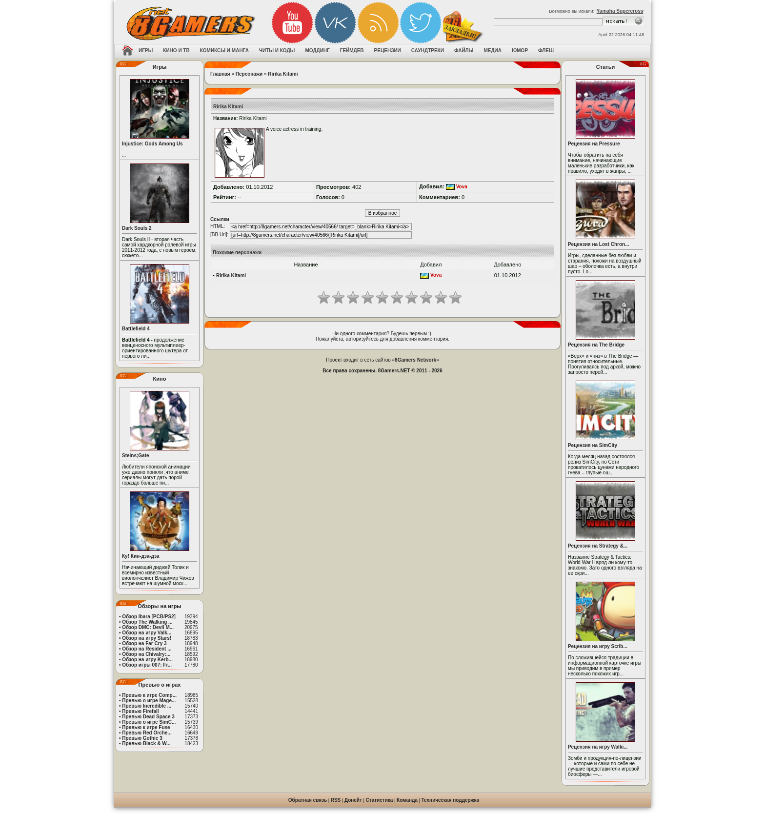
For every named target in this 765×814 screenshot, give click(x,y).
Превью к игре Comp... (149, 695)
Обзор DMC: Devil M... (148, 627)
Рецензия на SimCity (592, 445)
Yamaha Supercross (620, 11)
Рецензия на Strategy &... (597, 546)
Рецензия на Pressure (594, 143)
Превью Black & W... (146, 743)
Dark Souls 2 (137, 228)
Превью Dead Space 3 (148, 716)
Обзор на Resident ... (146, 648)
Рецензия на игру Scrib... (597, 646)
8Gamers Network (415, 360)
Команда (407, 800)
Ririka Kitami (283, 74)
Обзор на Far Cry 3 (144, 643)
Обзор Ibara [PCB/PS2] (149, 616)
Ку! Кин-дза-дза (140, 556)
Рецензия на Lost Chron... (598, 244)
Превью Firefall (140, 711)
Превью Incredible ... (146, 706)
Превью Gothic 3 (142, 738)
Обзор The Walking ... (147, 622)
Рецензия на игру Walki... (598, 747)
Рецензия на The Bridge (596, 344)
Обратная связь (307, 800)
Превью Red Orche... (146, 732)
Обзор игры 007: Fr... (147, 665)
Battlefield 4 (136, 328)
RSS (336, 800)
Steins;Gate (135, 455)
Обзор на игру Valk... (146, 632)
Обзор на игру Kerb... (147, 659)
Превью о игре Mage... (149, 700)
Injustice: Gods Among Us (152, 143)
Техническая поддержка (451, 800)
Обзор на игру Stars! (146, 638)
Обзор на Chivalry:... (146, 654)
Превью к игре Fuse (146, 727)
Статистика (379, 800)
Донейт (353, 800)
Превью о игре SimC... (149, 722)
